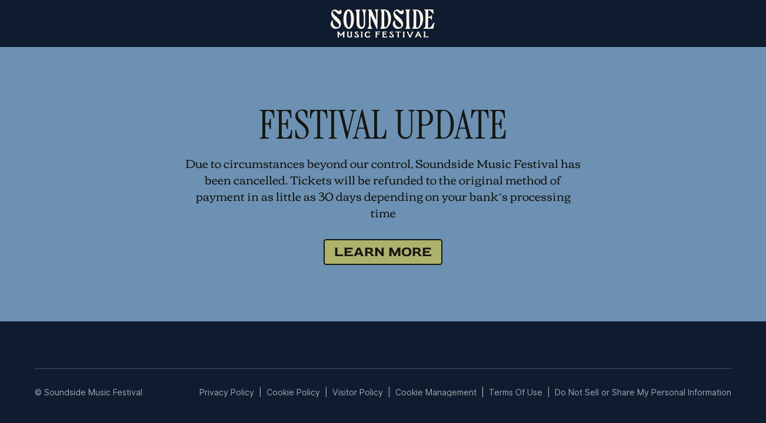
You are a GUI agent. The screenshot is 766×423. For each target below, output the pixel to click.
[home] (383, 23)
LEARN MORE (383, 251)
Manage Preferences (436, 392)
